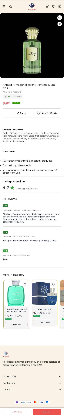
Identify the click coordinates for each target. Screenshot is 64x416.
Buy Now (47, 412)
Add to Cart (17, 412)
